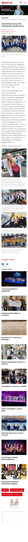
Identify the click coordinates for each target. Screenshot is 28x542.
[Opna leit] (20, 2)
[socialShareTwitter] (7, 264)
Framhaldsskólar (17, 490)
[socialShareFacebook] (2, 264)
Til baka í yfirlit (7, 260)
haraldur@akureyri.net (8, 31)
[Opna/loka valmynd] (25, 2)
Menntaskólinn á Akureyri (11, 494)
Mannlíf (5, 490)
